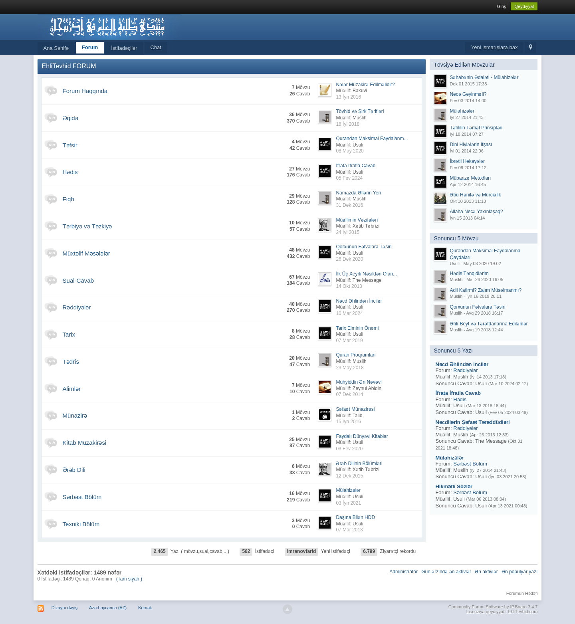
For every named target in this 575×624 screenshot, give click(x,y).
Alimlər (72, 388)
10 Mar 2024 (349, 313)
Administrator (403, 571)
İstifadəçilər (124, 48)
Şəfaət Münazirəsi (355, 409)
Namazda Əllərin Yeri (358, 193)
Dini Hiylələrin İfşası (471, 144)
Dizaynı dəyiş (64, 607)
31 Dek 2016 (349, 205)
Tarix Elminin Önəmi (357, 328)
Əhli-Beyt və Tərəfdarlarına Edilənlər (488, 324)
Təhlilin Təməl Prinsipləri (476, 128)
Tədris (71, 361)
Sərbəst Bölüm (82, 496)
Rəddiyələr (77, 307)
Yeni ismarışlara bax (494, 47)
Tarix (69, 334)
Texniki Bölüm (81, 524)
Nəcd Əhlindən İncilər (359, 301)
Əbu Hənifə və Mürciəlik (475, 195)
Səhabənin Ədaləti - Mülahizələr (484, 77)
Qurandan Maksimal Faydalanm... (372, 138)
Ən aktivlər (486, 571)
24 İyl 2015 (347, 232)
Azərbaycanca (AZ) (108, 607)
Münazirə (75, 415)
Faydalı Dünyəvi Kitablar (362, 436)
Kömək (145, 607)
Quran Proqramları (355, 355)
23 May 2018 (349, 367)
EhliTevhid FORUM (69, 66)
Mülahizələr (348, 490)
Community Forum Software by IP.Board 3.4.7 (493, 606)
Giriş (501, 6)
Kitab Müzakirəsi (85, 442)
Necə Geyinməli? (468, 94)
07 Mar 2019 (349, 340)
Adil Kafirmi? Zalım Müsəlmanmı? (485, 290)
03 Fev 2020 (349, 449)
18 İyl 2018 (347, 124)
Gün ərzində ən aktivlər (446, 571)
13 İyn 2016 (348, 97)
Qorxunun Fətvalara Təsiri (363, 247)
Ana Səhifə (56, 48)
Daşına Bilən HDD (355, 517)
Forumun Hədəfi (522, 593)
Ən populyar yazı (519, 571)
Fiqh (68, 199)
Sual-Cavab (78, 280)
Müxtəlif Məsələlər (86, 253)
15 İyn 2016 (348, 421)
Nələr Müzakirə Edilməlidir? (365, 84)
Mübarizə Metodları (470, 178)
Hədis (70, 171)
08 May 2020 (349, 151)
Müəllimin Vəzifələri (357, 220)
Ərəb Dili (74, 469)
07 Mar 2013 (349, 530)
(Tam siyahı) (129, 579)
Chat (156, 47)
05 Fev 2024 (349, 178)
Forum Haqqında (85, 90)
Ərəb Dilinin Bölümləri (359, 463)
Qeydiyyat (524, 6)
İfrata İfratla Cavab (355, 165)
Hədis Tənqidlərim (469, 273)
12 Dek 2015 (349, 476)
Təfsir (70, 145)
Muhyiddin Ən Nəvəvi (358, 382)
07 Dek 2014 (349, 394)
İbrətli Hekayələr (467, 161)
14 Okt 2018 (349, 286)
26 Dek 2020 (349, 259)
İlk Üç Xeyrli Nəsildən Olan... (366, 274)
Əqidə (70, 118)
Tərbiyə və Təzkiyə (87, 226)
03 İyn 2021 (348, 503)
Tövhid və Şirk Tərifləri (360, 111)
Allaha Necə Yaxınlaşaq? (476, 211)
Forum (90, 47)
